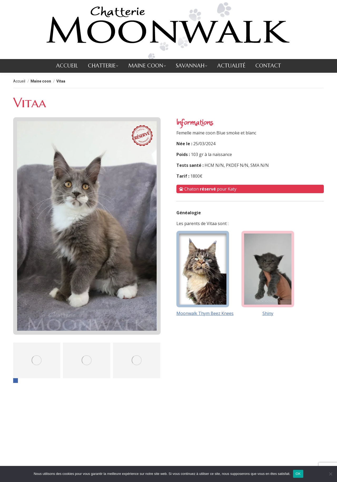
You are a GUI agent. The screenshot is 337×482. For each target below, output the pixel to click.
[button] (15, 391)
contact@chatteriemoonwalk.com (44, 5)
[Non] (330, 473)
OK (298, 474)
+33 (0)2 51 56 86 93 (102, 5)
